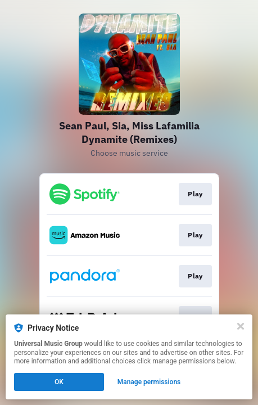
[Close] (241, 326)
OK (59, 382)
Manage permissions (149, 382)
